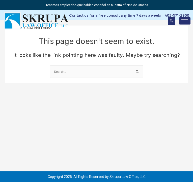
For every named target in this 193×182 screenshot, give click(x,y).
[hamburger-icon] (184, 21)
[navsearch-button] (171, 21)
